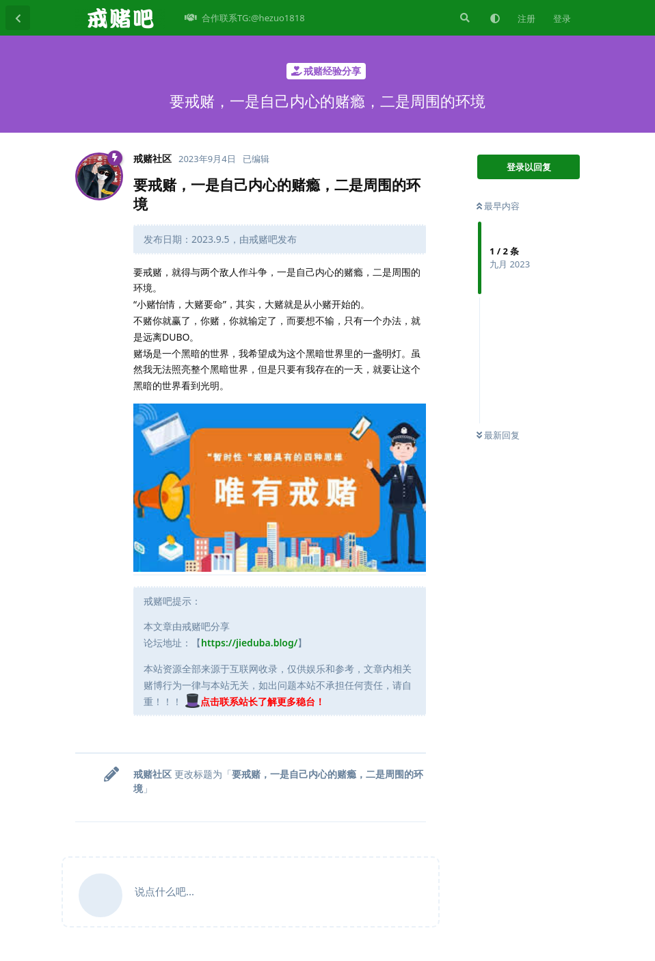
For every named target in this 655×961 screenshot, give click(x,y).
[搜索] (463, 17)
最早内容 (498, 206)
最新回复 (498, 435)
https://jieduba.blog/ (249, 642)
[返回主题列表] (17, 17)
